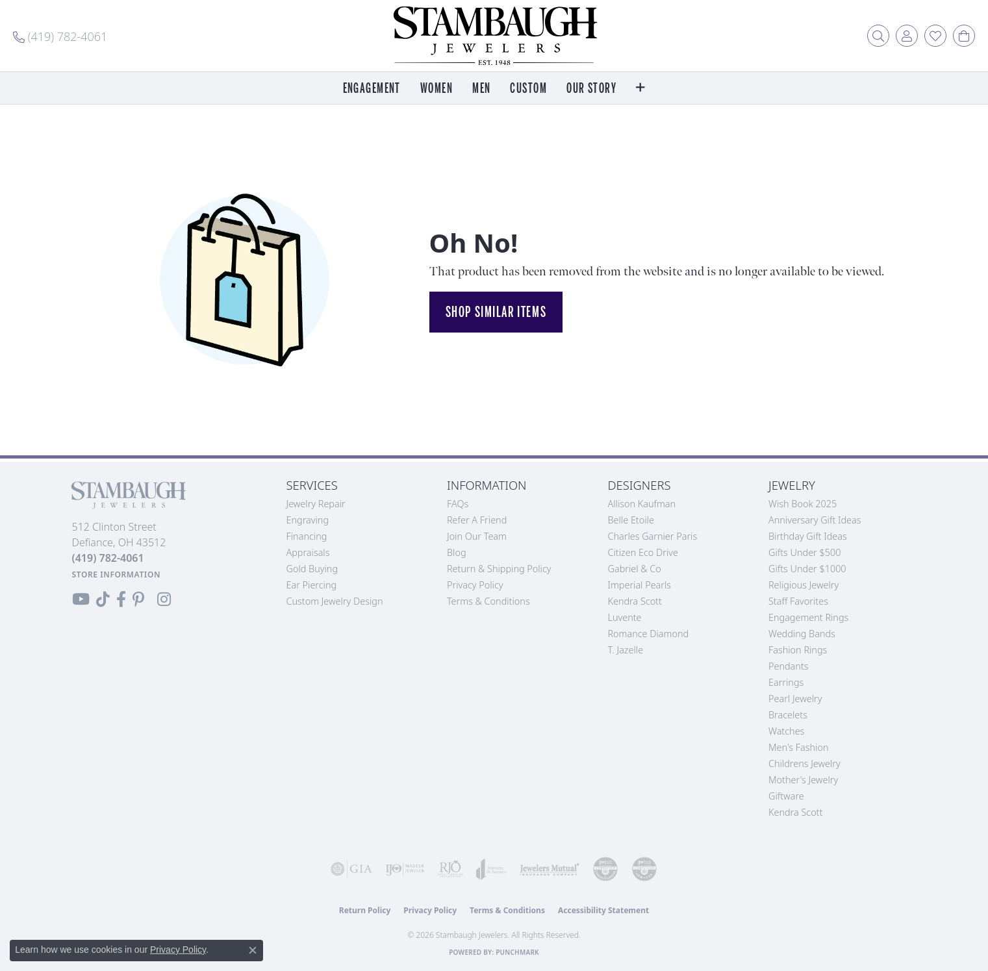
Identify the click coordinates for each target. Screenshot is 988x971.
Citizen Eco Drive (643, 552)
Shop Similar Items (496, 311)
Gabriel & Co (634, 568)
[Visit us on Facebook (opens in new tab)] (121, 599)
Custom (528, 88)
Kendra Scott (635, 601)
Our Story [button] (591, 88)
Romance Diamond (648, 633)
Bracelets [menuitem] (787, 715)
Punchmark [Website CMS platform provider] (517, 952)
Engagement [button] (372, 88)
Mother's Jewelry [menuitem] (803, 780)
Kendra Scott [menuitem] (795, 812)
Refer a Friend (477, 520)
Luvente (625, 617)
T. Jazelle (626, 650)
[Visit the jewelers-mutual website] (549, 869)
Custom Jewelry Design (334, 601)
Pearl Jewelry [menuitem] (795, 698)
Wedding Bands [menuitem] (801, 633)
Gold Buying (312, 568)
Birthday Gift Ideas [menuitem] (807, 536)
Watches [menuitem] (786, 731)
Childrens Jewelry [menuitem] (804, 763)
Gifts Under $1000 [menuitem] (807, 568)
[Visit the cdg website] (605, 869)
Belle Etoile (631, 520)
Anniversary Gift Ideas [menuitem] (814, 520)
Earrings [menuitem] (786, 682)
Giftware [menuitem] (786, 796)
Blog (456, 552)
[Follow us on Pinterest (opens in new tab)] (138, 599)
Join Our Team (477, 536)
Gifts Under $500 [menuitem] (804, 552)
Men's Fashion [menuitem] (798, 747)
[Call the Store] (108, 558)
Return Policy (365, 910)
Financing (306, 536)
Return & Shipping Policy (499, 568)
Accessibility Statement (603, 910)
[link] (60, 36)
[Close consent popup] (253, 950)
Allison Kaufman (642, 504)
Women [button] (436, 88)
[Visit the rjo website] (450, 869)
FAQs (457, 504)
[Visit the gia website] (351, 869)
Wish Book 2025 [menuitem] (802, 504)
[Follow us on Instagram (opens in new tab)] (164, 599)
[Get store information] (116, 574)
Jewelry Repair (316, 504)
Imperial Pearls (640, 585)
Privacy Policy (475, 585)
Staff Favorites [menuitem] (798, 601)
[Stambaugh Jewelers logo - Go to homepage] (494, 35)
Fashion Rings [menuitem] (797, 650)
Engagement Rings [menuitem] (808, 617)
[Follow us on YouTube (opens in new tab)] (81, 599)
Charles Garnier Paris (653, 536)
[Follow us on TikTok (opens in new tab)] (103, 599)
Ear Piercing (311, 585)
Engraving (307, 520)
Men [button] (481, 88)
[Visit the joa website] (491, 869)
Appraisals (308, 552)
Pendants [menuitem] (788, 666)
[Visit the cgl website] (644, 869)
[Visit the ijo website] (404, 869)
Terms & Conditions (488, 601)
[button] (878, 36)
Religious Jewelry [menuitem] (803, 585)
